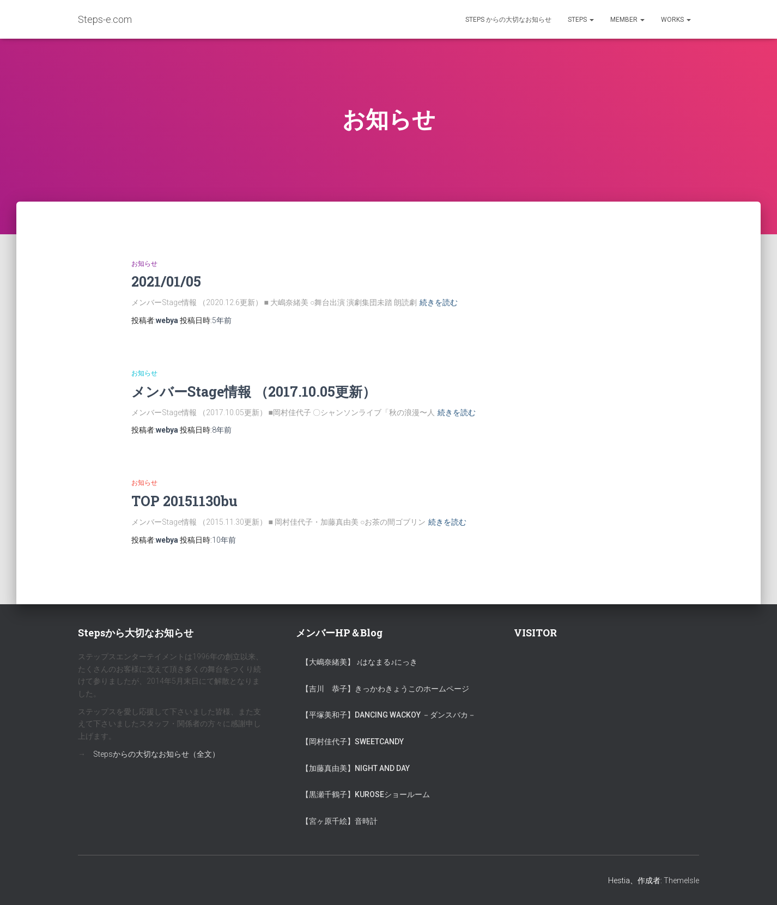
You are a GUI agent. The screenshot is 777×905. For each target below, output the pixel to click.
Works (676, 19)
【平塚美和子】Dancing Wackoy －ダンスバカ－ (388, 714)
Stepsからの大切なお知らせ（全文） (156, 754)
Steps (581, 19)
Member (627, 19)
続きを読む (439, 302)
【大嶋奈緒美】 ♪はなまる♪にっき (359, 662)
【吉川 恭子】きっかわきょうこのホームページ (385, 688)
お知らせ (144, 264)
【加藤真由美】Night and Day (355, 768)
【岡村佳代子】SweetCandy (352, 741)
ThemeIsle (681, 880)
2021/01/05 (166, 281)
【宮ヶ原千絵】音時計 (339, 821)
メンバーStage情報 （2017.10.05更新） (253, 391)
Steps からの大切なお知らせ (508, 19)
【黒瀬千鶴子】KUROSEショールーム (365, 794)
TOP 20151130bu (184, 501)
